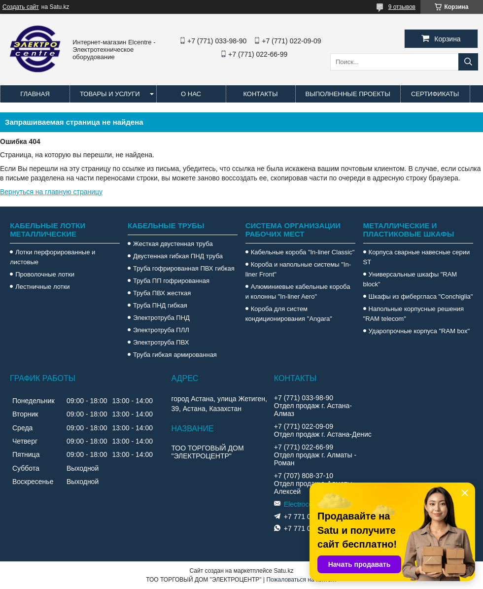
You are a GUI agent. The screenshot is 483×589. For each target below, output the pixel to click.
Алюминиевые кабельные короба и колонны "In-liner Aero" (297, 291)
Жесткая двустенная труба (173, 243)
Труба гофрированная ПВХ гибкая (184, 268)
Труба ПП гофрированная (171, 280)
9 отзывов (401, 6)
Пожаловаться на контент (301, 579)
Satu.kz (283, 570)
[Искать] (468, 61)
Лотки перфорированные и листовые (52, 257)
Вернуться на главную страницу (51, 192)
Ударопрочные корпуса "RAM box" (419, 331)
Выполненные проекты (348, 94)
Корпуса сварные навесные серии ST (416, 257)
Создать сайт (20, 6)
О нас (191, 94)
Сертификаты (435, 94)
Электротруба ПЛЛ (161, 330)
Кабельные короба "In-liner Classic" (303, 252)
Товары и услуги (110, 94)
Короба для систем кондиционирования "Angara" (288, 313)
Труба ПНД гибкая (160, 305)
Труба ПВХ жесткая (162, 293)
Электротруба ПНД (161, 317)
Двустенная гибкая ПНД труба (178, 256)
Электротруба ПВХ (161, 342)
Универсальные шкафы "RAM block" (410, 279)
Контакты (260, 94)
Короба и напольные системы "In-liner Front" (298, 269)
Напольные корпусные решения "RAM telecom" (413, 313)
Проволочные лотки (44, 274)
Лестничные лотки (42, 286)
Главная (35, 94)
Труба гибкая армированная (175, 354)
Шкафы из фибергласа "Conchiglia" (421, 296)
